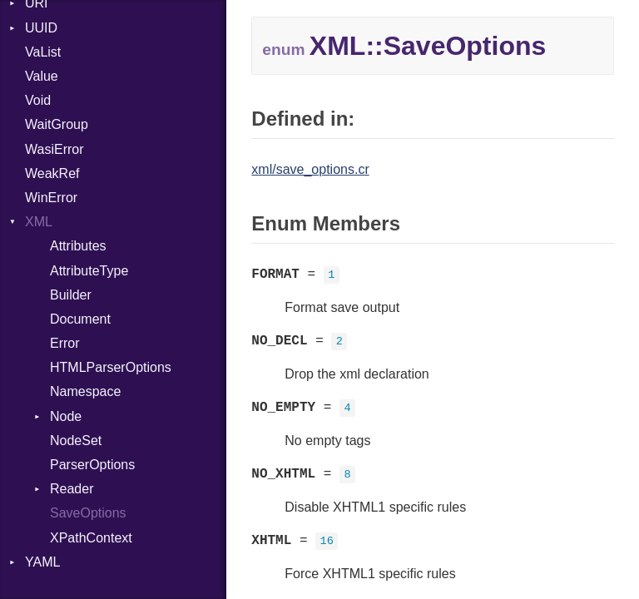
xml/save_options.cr (310, 169)
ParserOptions (92, 465)
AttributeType (89, 271)
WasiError (54, 149)
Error (65, 343)
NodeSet (76, 440)
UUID (41, 28)
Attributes (78, 246)
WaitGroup (56, 124)
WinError (51, 198)
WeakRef (52, 173)
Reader (71, 489)
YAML (42, 562)
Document (80, 319)
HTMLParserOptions (110, 367)
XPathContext (91, 538)
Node (66, 416)
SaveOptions (88, 513)
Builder (71, 295)
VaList (43, 52)
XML (38, 222)
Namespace (85, 391)
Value (41, 76)
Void (38, 100)
